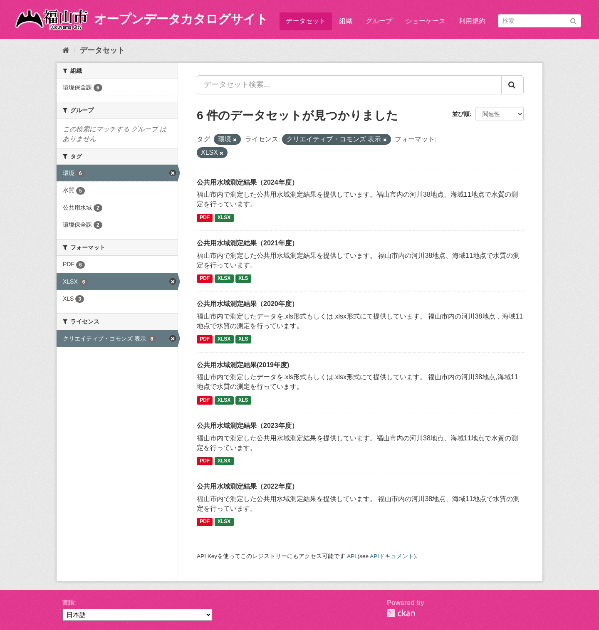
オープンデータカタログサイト (181, 19)
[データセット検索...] (349, 84)
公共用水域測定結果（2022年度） (247, 486)
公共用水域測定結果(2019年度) (243, 364)
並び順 (461, 114)
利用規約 (472, 21)
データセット (306, 21)
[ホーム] (65, 50)
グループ (379, 21)
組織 (345, 21)
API (351, 556)
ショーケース (426, 21)
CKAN (401, 613)
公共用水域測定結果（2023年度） (247, 425)
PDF (205, 217)
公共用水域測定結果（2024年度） (247, 182)
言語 (68, 602)
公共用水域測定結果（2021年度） (247, 243)
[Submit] (573, 20)
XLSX (224, 217)
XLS (243, 278)
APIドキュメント (392, 556)
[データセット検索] (539, 20)
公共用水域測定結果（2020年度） (247, 303)
